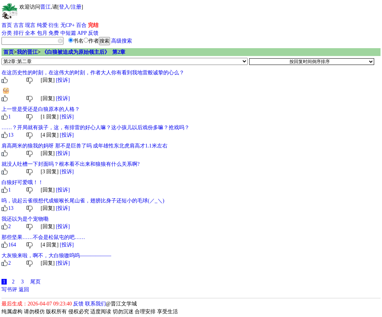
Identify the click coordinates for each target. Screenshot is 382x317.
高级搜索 (121, 41)
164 (12, 245)
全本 (30, 33)
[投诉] (63, 80)
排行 (18, 33)
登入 (64, 7)
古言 (18, 25)
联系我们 (95, 304)
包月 (42, 33)
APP (82, 33)
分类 (6, 33)
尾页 (35, 282)
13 (10, 135)
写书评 (9, 289)
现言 (30, 25)
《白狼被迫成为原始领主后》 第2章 (83, 52)
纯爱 (42, 25)
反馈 (93, 33)
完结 (93, 25)
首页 (6, 25)
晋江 (45, 7)
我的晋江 (27, 52)
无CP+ (67, 25)
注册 (76, 7)
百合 (81, 25)
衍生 (53, 25)
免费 (53, 33)
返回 (24, 289)
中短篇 (68, 33)
